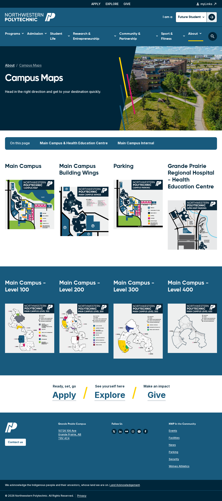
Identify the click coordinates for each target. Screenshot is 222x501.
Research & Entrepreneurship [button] (86, 36)
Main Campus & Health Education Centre (74, 143)
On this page (20, 143)
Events (173, 430)
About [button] (193, 34)
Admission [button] (35, 34)
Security (174, 459)
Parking (173, 452)
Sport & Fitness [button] (167, 36)
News (172, 444)
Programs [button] (12, 34)
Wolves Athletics (179, 466)
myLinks (206, 4)
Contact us (15, 442)
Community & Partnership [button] (129, 36)
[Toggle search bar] (212, 36)
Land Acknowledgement (125, 485)
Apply (96, 4)
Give (127, 4)
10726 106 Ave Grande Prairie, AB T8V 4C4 (69, 434)
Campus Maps (30, 65)
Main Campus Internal (136, 143)
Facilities (174, 437)
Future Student (190, 17)
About (10, 65)
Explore (112, 4)
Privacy (81, 495)
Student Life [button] (56, 36)
